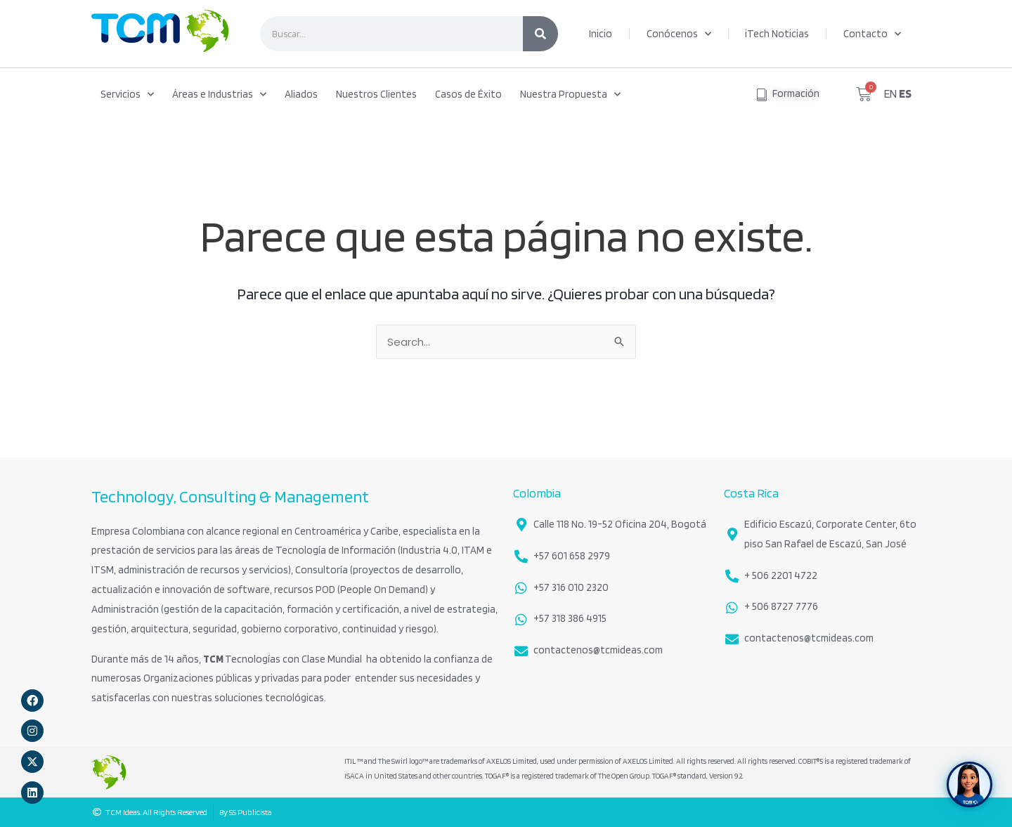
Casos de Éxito (468, 94)
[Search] (540, 33)
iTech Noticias (777, 33)
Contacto (872, 34)
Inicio (600, 33)
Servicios (127, 94)
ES (905, 93)
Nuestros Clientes (376, 94)
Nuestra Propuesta (570, 94)
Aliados (301, 94)
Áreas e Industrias (219, 94)
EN (890, 93)
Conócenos (679, 34)
